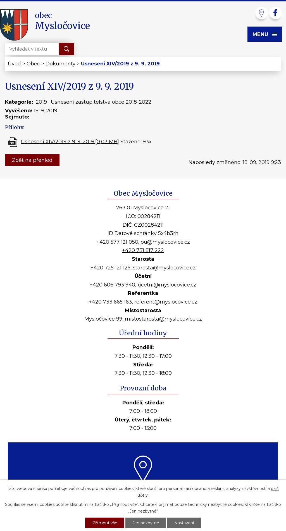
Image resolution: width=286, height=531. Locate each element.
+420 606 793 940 (112, 285)
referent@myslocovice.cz (165, 302)
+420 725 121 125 (110, 268)
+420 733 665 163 (110, 302)
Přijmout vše (104, 522)
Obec (33, 64)
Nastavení (184, 522)
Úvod (14, 64)
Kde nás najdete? (143, 489)
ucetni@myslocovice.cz (167, 285)
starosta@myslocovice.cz (164, 268)
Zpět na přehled (32, 160)
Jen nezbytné (145, 522)
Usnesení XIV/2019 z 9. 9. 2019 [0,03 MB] (70, 141)
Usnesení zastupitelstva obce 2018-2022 (101, 102)
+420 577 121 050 (117, 242)
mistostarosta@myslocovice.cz (163, 319)
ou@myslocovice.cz (165, 242)
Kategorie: (19, 102)
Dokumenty (60, 64)
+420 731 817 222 (143, 250)
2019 (41, 102)
